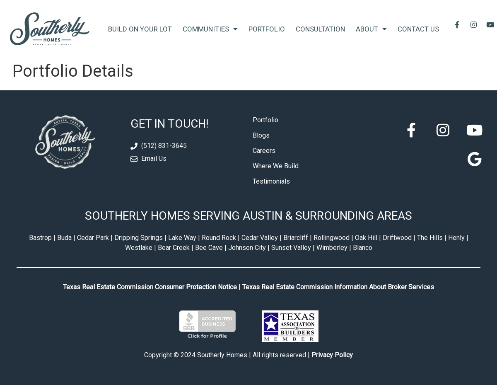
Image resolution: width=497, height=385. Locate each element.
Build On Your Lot (140, 29)
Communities (210, 28)
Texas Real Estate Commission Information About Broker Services (338, 287)
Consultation (320, 29)
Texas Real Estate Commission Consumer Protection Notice (150, 287)
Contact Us (418, 29)
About (371, 28)
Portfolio (266, 29)
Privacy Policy (332, 355)
